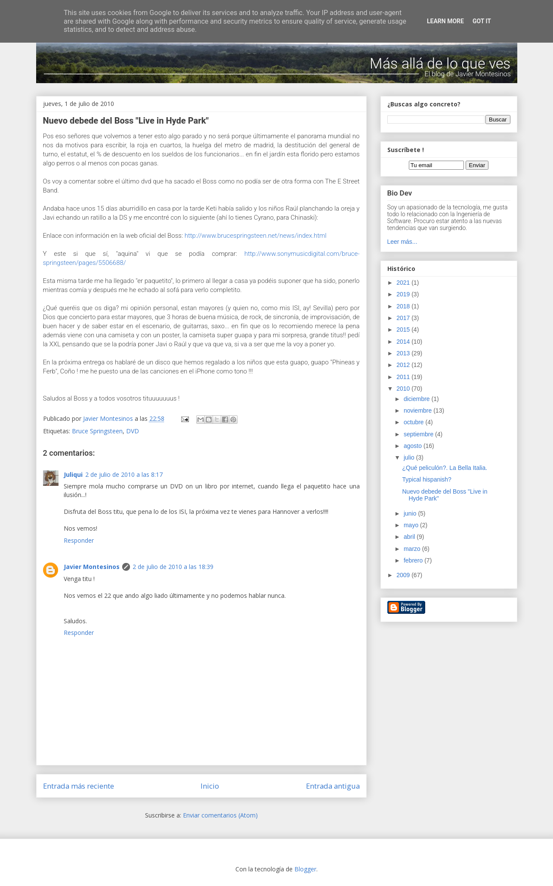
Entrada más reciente (78, 786)
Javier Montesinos (92, 567)
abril (410, 536)
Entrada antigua (333, 786)
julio (410, 457)
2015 (403, 329)
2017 (403, 317)
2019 (403, 294)
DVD (132, 431)
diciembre (418, 398)
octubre (415, 422)
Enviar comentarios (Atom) (220, 815)
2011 (403, 376)
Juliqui (73, 474)
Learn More (445, 21)
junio (411, 513)
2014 (403, 341)
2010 (403, 388)
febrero (414, 560)
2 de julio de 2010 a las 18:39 (173, 567)
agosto (413, 445)
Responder (79, 540)
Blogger (305, 869)
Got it (482, 21)
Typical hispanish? (426, 479)
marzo (413, 548)
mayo (412, 525)
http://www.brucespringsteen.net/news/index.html (256, 235)
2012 (403, 364)
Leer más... (402, 241)
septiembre (419, 434)
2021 (403, 282)
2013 (403, 353)
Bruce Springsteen (97, 431)
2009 (403, 575)
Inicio (210, 786)
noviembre (418, 410)
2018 (403, 306)
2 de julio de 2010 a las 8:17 (124, 474)
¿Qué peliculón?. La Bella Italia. (444, 467)
